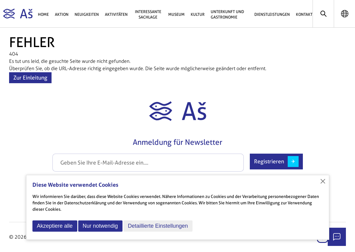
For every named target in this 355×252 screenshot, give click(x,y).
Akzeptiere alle (55, 226)
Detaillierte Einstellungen (158, 226)
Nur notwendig (100, 226)
